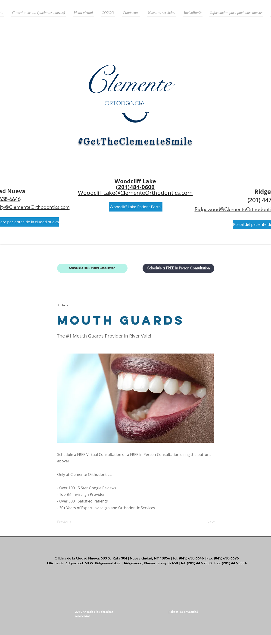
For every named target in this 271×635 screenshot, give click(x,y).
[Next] (203, 522)
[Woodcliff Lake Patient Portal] (135, 207)
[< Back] (72, 305)
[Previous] (72, 522)
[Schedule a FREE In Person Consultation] (178, 268)
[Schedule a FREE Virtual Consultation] (92, 268)
